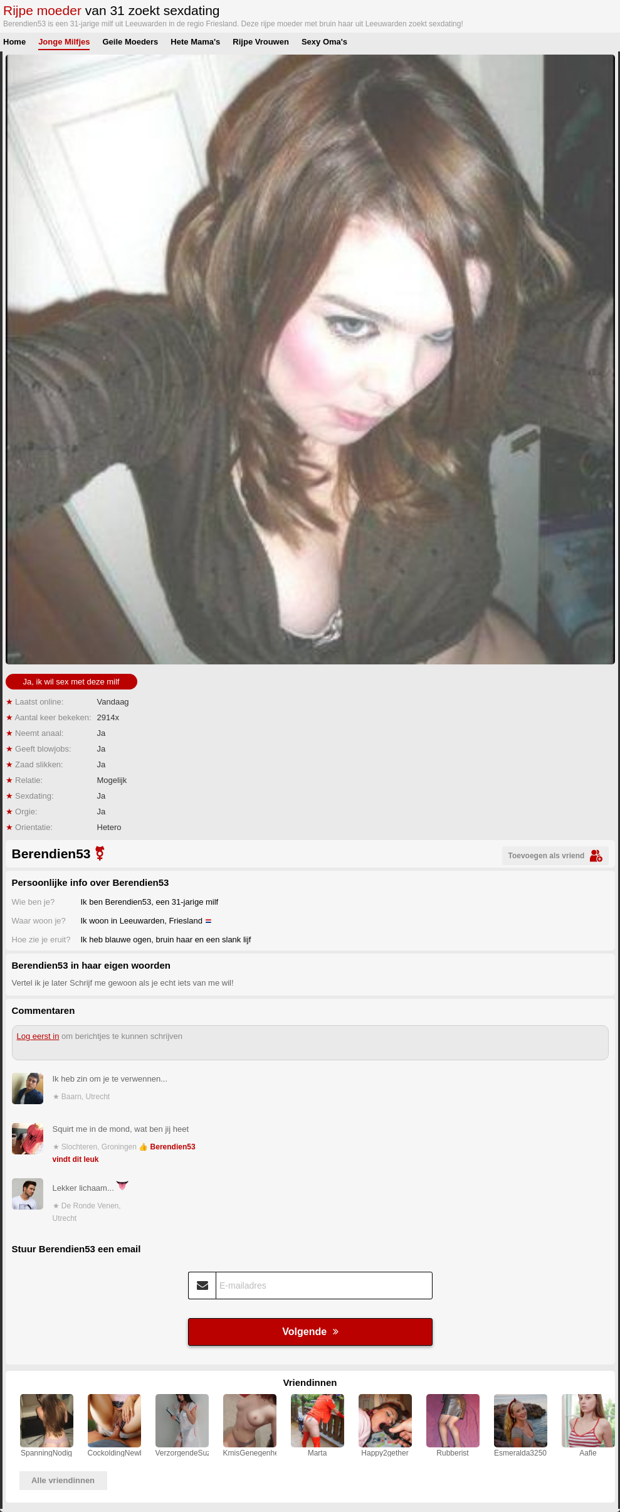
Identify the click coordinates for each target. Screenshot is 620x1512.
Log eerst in (38, 1036)
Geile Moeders (130, 41)
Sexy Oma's (324, 41)
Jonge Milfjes (64, 41)
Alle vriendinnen (63, 1480)
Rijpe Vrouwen (261, 41)
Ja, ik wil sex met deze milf (71, 681)
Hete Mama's (195, 41)
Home (14, 41)
